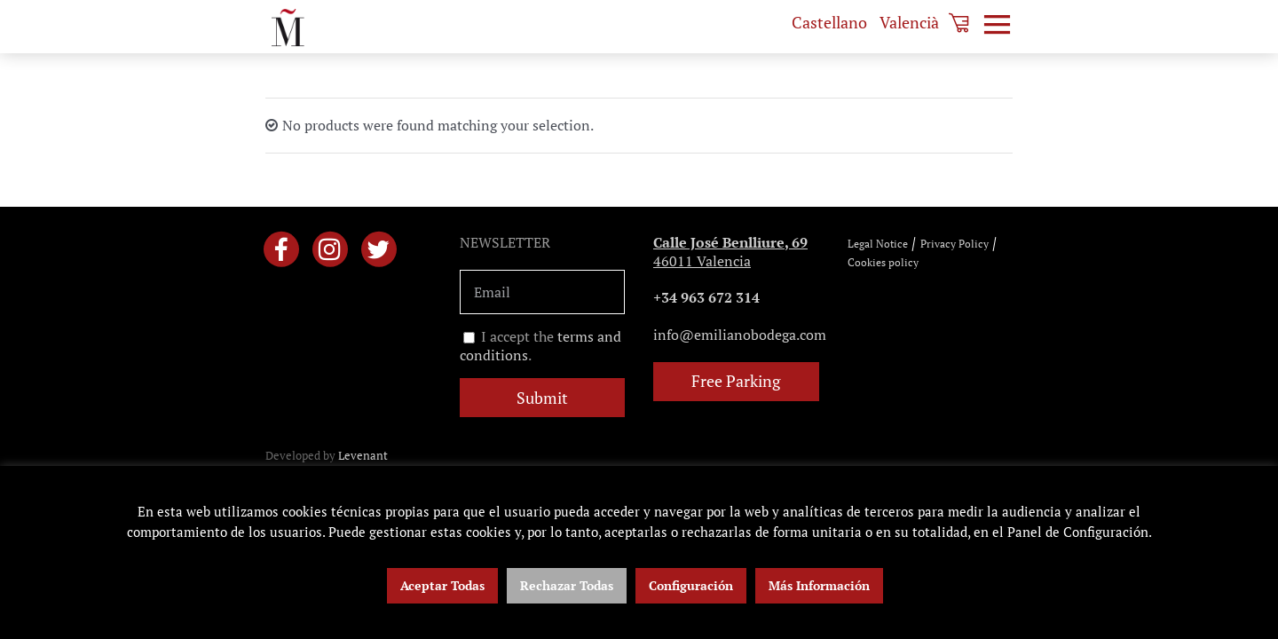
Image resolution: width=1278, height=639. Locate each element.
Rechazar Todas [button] (566, 585)
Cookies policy (883, 262)
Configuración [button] (691, 585)
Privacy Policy (954, 243)
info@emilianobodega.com (739, 334)
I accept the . (540, 346)
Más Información (819, 585)
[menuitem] (829, 22)
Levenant (363, 455)
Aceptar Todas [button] (442, 585)
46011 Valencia (730, 252)
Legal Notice (878, 243)
